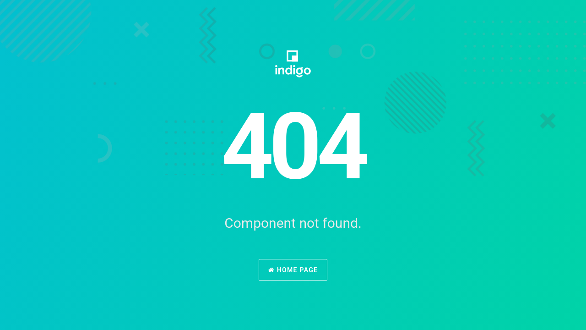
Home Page (293, 270)
